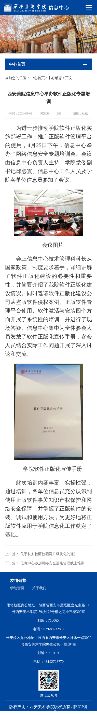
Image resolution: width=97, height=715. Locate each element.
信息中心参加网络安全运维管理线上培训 (52, 563)
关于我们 (39, 588)
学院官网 (17, 588)
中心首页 (38, 78)
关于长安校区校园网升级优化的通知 (48, 554)
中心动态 (55, 78)
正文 (68, 78)
